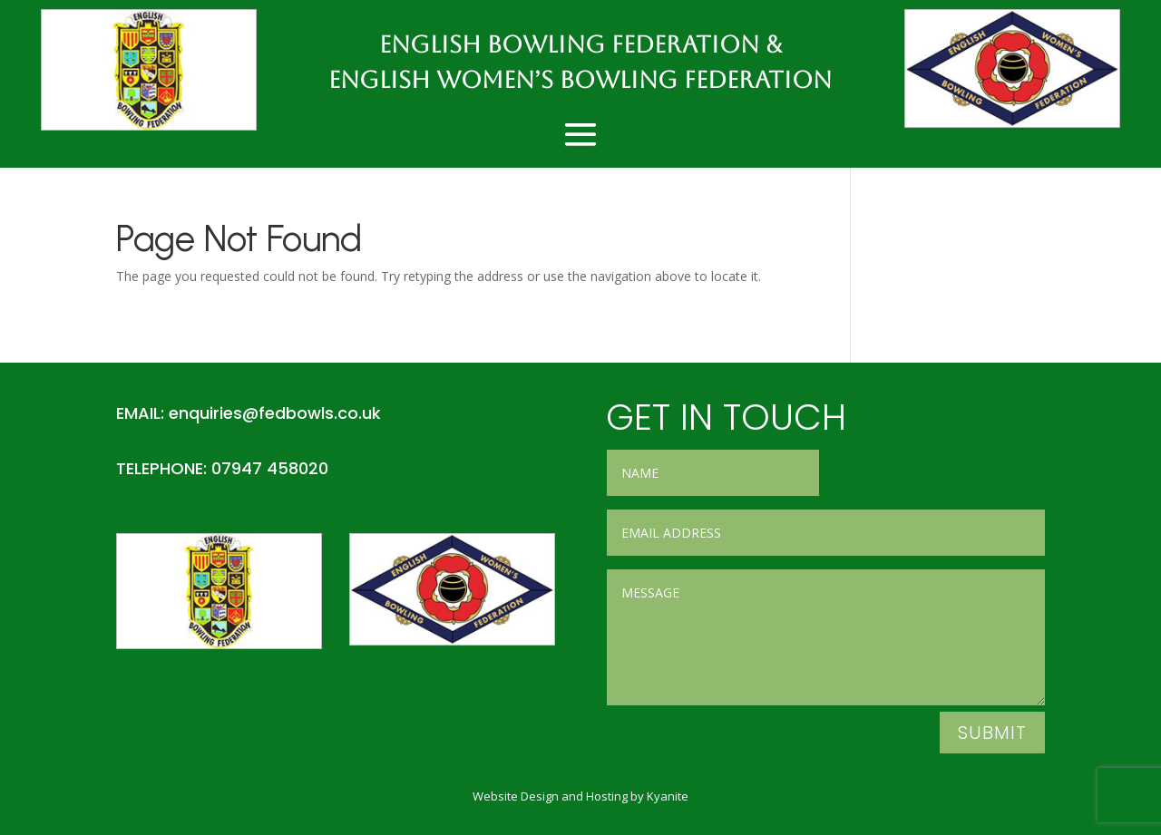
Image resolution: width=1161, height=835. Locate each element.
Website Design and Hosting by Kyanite (580, 796)
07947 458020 (269, 468)
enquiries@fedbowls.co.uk (275, 413)
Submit (992, 732)
